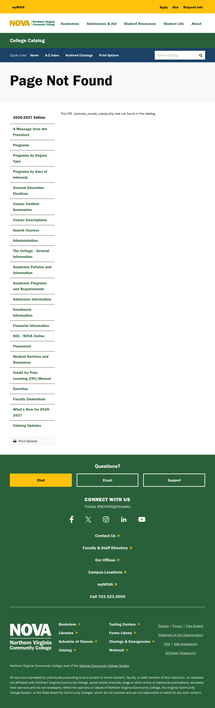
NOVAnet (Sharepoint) (180, 653)
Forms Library (122, 632)
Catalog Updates (27, 425)
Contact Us (107, 535)
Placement (22, 346)
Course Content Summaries (26, 206)
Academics (70, 23)
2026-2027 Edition (29, 117)
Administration (25, 240)
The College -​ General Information (31, 253)
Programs (21, 145)
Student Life (174, 23)
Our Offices (107, 559)
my (18, 7)
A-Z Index (52, 55)
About (196, 23)
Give (175, 7)
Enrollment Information (23, 312)
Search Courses (26, 230)
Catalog (67, 650)
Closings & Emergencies (132, 641)
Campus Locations (107, 572)
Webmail (118, 650)
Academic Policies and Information (32, 269)
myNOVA (107, 584)
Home (34, 55)
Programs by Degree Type (30, 158)
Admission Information (32, 299)
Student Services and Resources (31, 359)
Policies (163, 626)
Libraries (68, 632)
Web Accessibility (186, 644)
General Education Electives (28, 190)
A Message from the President (30, 131)
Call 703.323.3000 (107, 596)
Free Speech (194, 626)
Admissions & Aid (102, 23)
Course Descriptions (30, 219)
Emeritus (20, 388)
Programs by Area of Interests (30, 174)
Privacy (177, 626)
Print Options (109, 55)
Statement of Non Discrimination (180, 635)
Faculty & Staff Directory (107, 547)
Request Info (193, 7)
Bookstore (70, 624)
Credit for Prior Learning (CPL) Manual (32, 375)
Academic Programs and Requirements (30, 286)
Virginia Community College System (104, 666)
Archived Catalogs (79, 55)
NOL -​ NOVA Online (29, 335)
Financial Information (31, 325)
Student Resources (140, 23)
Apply (164, 7)
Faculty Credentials (29, 399)
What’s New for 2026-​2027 (31, 412)
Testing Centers (124, 624)
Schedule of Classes (78, 641)
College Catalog (27, 40)
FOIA (167, 644)
